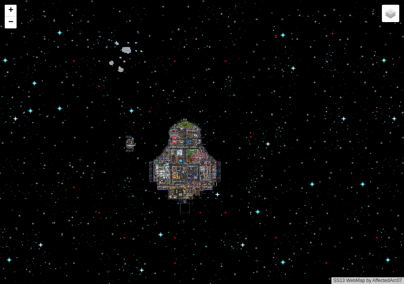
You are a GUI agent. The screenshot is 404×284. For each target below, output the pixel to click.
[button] (11, 11)
